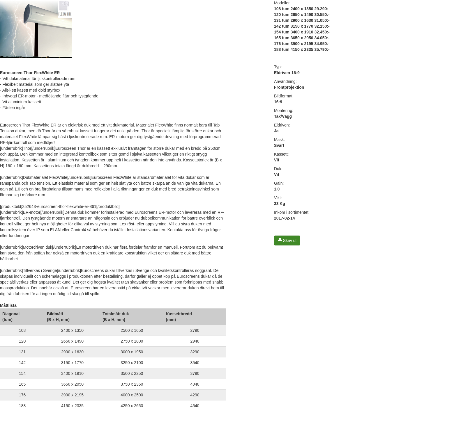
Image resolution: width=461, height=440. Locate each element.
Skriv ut (287, 240)
